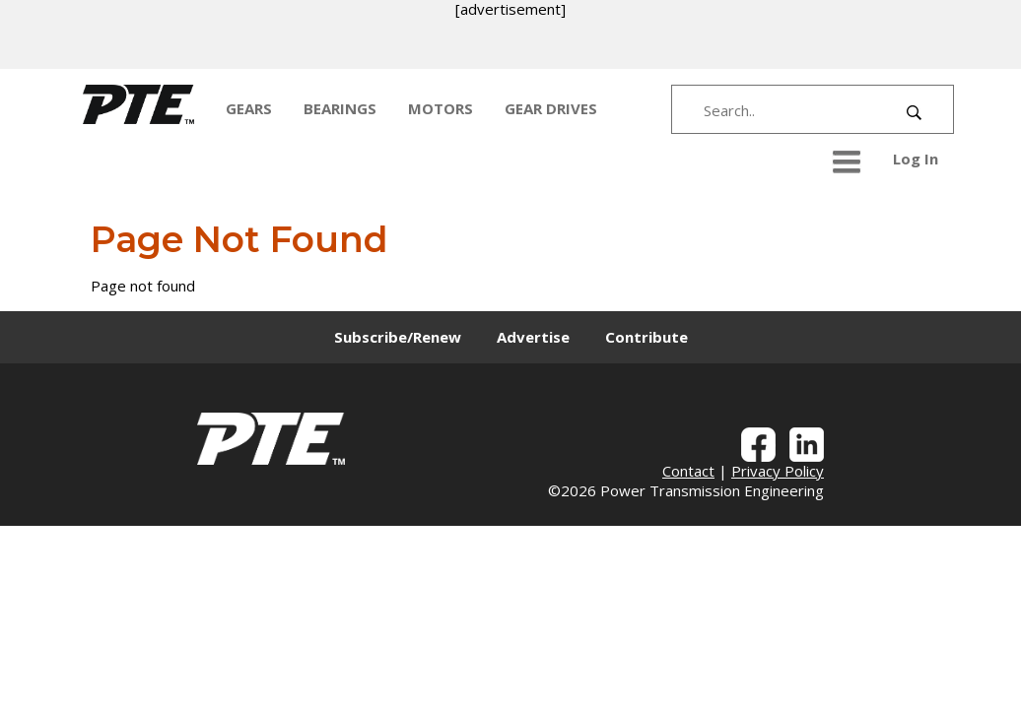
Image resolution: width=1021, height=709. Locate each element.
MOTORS (440, 108)
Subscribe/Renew (397, 337)
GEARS (249, 108)
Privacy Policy (777, 471)
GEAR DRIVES (551, 108)
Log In (915, 158)
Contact (688, 471)
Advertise (533, 337)
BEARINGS (340, 108)
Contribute (646, 337)
